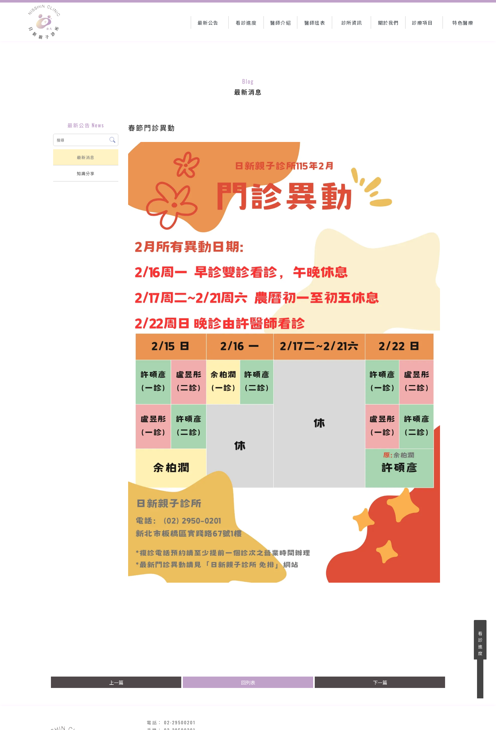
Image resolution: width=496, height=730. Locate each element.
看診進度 (480, 643)
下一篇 (380, 682)
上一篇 (116, 682)
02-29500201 (180, 722)
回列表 (248, 682)
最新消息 (86, 157)
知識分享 (86, 173)
